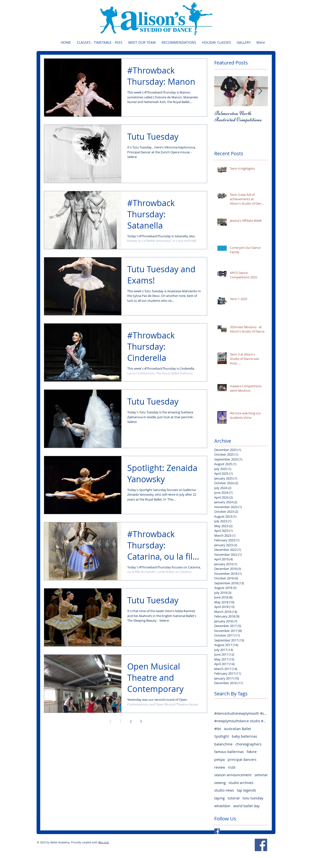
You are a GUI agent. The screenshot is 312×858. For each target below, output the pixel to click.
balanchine (223, 744)
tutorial (234, 798)
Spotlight (221, 736)
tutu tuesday (253, 798)
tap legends (246, 790)
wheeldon (222, 806)
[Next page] (140, 721)
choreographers (248, 744)
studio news (224, 790)
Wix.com (103, 842)
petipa (219, 759)
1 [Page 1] (120, 721)
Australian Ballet (237, 728)
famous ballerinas (229, 751)
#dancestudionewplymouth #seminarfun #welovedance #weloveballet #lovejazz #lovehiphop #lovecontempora (241, 713)
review (219, 767)
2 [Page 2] (131, 721)
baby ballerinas (244, 736)
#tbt (217, 728)
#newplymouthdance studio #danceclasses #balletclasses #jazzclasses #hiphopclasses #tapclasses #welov (241, 721)
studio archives (241, 782)
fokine (252, 751)
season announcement (233, 775)
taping (219, 798)
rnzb (231, 767)
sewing (220, 782)
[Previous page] (110, 721)
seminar (261, 775)
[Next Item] (260, 91)
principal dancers (242, 759)
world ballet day (246, 806)
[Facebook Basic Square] (217, 831)
